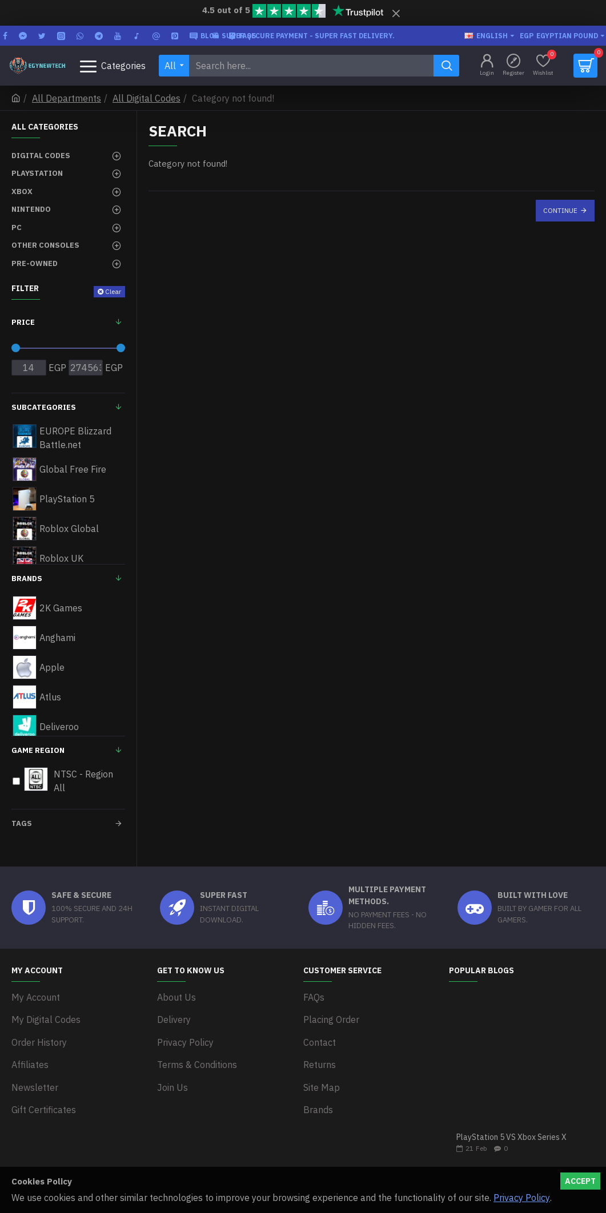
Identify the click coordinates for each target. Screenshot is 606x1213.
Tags (21, 823)
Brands (26, 578)
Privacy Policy (521, 1197)
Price (23, 322)
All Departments (66, 98)
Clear (113, 291)
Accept (580, 1181)
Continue (560, 210)
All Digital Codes (146, 98)
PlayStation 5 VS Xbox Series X (511, 1137)
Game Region (38, 750)
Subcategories (43, 407)
